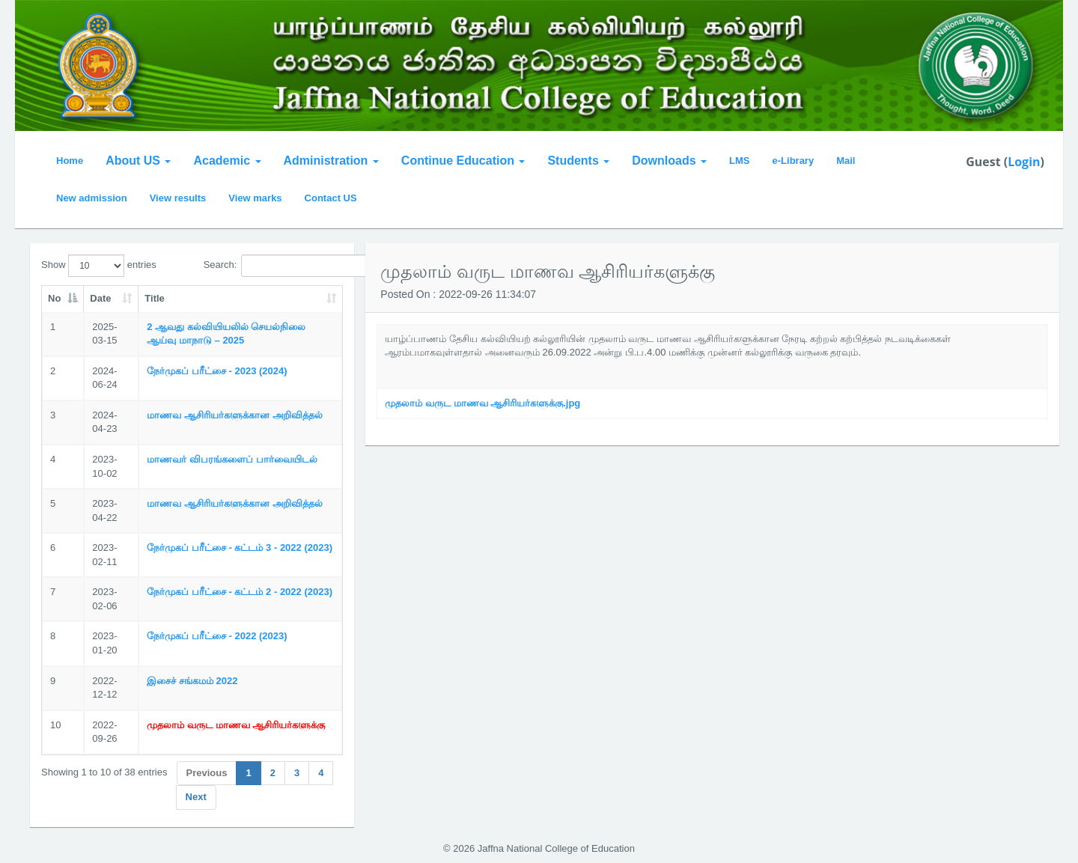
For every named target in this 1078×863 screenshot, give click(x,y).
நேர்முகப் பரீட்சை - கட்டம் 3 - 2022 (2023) (239, 547)
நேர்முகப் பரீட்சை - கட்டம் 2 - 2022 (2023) (239, 591)
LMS (739, 160)
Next (196, 796)
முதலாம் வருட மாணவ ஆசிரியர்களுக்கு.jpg (482, 403)
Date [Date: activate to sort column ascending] (100, 298)
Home (69, 160)
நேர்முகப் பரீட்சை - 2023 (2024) (217, 370)
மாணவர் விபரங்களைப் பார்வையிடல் (232, 459)
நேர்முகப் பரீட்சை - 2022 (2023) (217, 635)
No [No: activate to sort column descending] (54, 298)
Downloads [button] (669, 160)
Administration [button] (331, 160)
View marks (254, 198)
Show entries (98, 265)
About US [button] (138, 160)
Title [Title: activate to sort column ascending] (154, 298)
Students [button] (578, 160)
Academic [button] (227, 160)
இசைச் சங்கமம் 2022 (192, 680)
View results (178, 198)
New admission (91, 198)
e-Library (793, 160)
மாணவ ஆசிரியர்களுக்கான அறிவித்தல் (234, 415)
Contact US (331, 198)
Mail (845, 160)
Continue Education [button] (463, 160)
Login (1024, 161)
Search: (274, 265)
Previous (207, 772)
